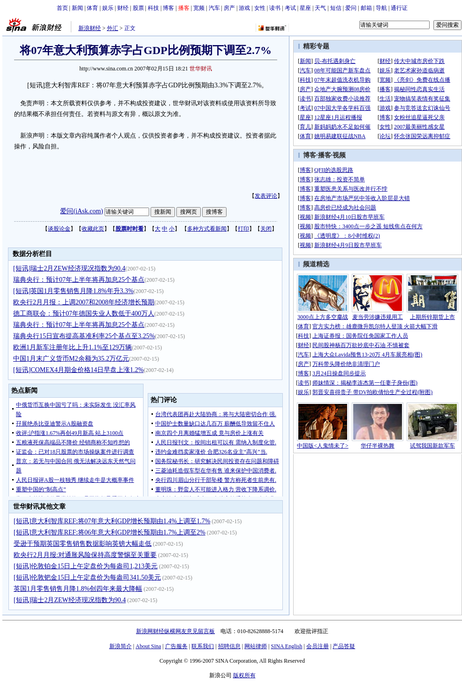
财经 (123, 8)
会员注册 (317, 646)
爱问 (350, 8)
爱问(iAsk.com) (81, 211)
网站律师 (255, 646)
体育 (92, 8)
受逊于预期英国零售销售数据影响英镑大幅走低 (82, 543)
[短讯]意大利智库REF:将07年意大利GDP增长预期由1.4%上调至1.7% (112, 521)
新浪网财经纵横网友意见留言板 (175, 631)
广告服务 (176, 646)
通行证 (399, 8)
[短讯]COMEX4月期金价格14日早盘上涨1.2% (78, 369)
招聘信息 (229, 646)
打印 (243, 228)
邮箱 (366, 8)
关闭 (266, 228)
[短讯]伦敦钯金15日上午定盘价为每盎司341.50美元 (87, 577)
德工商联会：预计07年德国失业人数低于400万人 (83, 313)
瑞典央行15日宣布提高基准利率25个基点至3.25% (84, 336)
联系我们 (202, 646)
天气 (320, 8)
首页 (62, 8)
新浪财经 (89, 28)
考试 (290, 8)
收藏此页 (93, 228)
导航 (381, 8)
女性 (259, 8)
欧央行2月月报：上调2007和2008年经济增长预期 (83, 302)
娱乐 (108, 8)
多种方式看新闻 (207, 228)
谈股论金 (59, 228)
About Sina (148, 646)
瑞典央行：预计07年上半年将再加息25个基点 (78, 279)
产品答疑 (344, 646)
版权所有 (244, 675)
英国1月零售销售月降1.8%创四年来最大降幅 (78, 588)
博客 (168, 8)
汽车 (214, 8)
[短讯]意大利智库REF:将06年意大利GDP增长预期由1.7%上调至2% (109, 532)
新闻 (77, 8)
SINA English (286, 646)
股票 (138, 8)
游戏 (244, 8)
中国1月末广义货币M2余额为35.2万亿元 (71, 358)
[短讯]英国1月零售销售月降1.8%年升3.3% (73, 290)
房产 (229, 8)
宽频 (198, 8)
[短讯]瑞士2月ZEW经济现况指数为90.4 (69, 268)
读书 (274, 8)
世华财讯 (200, 68)
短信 (335, 8)
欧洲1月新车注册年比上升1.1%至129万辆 (72, 347)
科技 (153, 8)
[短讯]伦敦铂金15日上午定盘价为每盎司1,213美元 (86, 566)
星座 (305, 8)
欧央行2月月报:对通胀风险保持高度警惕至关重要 (85, 554)
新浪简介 (120, 646)
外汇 (112, 28)
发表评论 (266, 196)
